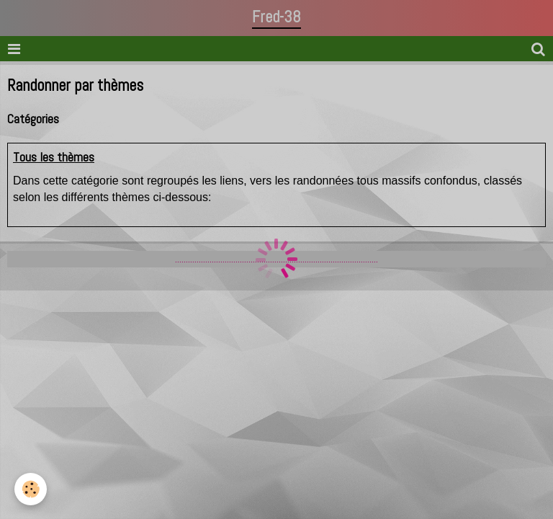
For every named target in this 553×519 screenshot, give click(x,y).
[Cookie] (30, 489)
